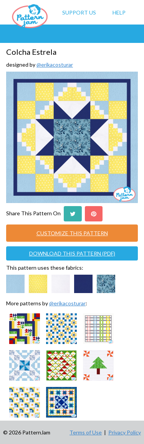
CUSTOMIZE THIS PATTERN (72, 233)
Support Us (79, 12)
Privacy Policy (124, 432)
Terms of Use (86, 432)
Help (119, 12)
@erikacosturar (54, 64)
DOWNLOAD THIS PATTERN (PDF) (72, 253)
